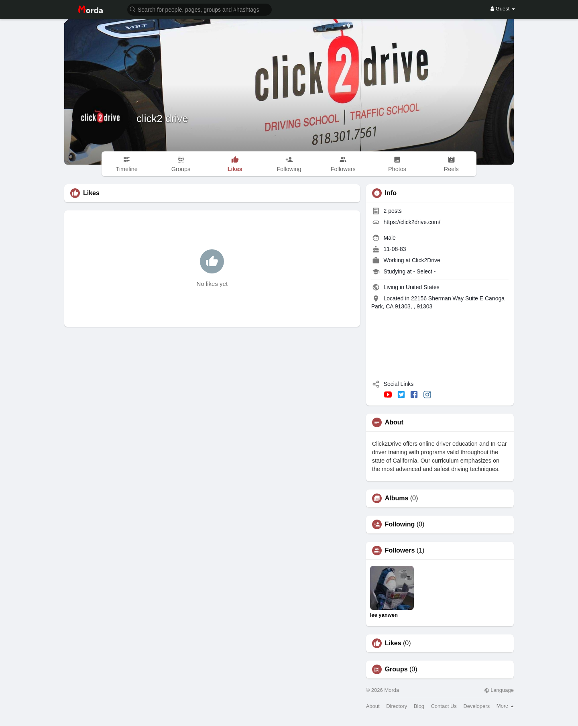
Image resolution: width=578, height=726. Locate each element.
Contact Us (443, 706)
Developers (476, 706)
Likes (393, 643)
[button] (199, 9)
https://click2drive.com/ (412, 222)
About (373, 706)
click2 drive (162, 118)
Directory (396, 706)
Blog (419, 706)
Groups (396, 669)
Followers (400, 550)
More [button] (505, 706)
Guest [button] (502, 9)
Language (499, 690)
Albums (397, 498)
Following (400, 524)
